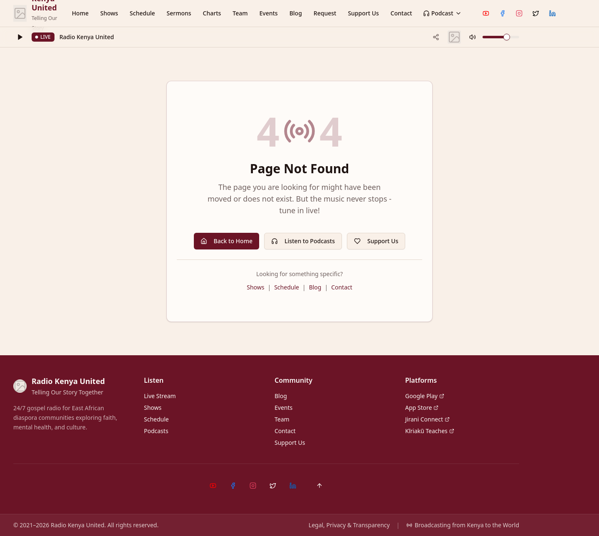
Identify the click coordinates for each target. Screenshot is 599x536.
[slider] (506, 37)
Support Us (363, 13)
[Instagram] (519, 13)
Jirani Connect (427, 419)
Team (240, 13)
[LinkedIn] (552, 13)
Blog (296, 13)
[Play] (20, 37)
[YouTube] (486, 13)
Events (269, 13)
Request (325, 13)
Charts (212, 13)
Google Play (424, 396)
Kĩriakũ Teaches (429, 431)
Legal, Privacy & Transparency (349, 525)
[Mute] (472, 37)
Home (80, 13)
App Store (421, 407)
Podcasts (156, 431)
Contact (401, 13)
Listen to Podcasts (303, 241)
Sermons (178, 13)
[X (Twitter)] (535, 13)
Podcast (442, 13)
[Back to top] (319, 485)
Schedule (142, 13)
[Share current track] (436, 37)
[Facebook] (502, 13)
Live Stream (160, 396)
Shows (109, 13)
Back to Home (226, 241)
